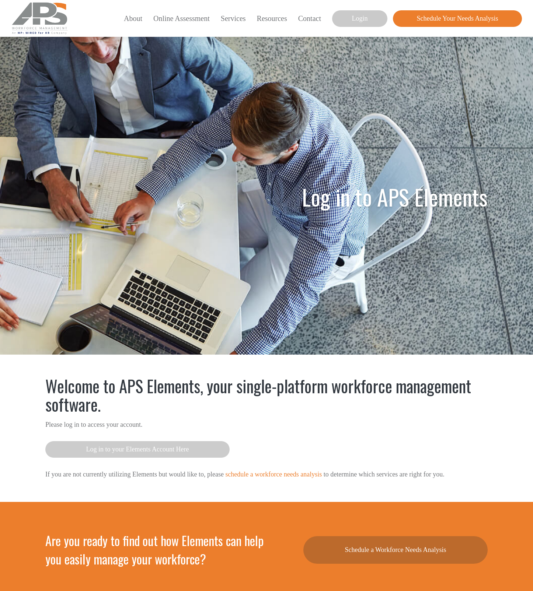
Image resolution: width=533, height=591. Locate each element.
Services (233, 18)
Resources (272, 18)
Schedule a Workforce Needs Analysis (395, 549)
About (133, 18)
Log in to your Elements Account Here (137, 449)
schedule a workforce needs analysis (273, 474)
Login (360, 18)
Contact (309, 18)
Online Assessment (181, 18)
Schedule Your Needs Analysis (457, 18)
